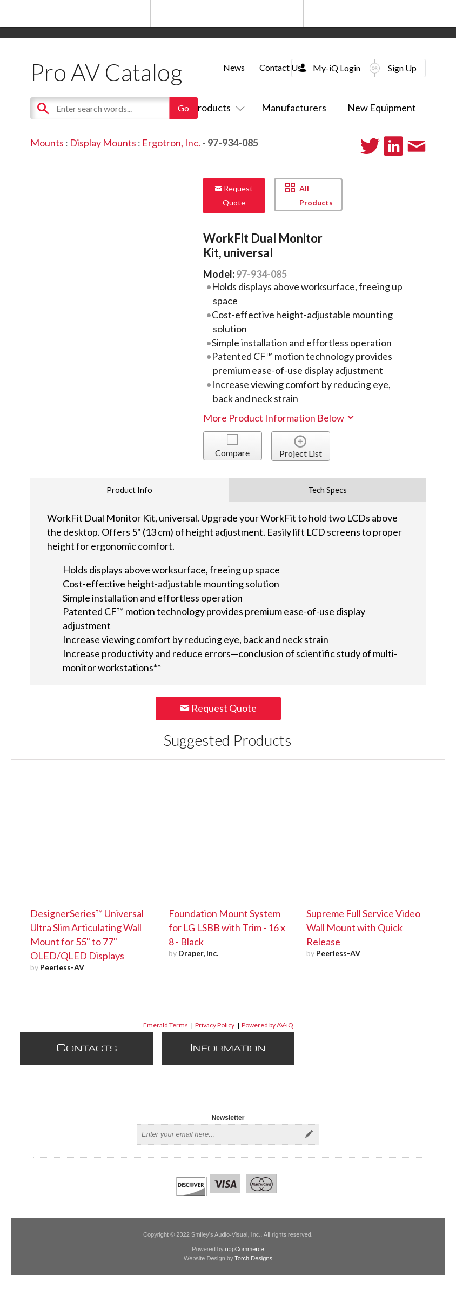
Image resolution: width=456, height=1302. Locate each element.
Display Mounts (103, 143)
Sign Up (402, 68)
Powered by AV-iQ (267, 1025)
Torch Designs (253, 1258)
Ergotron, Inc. (171, 143)
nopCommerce (244, 1249)
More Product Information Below (279, 418)
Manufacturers (293, 107)
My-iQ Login (336, 68)
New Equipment (381, 107)
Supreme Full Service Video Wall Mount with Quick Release (363, 927)
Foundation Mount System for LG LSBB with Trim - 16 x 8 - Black (227, 927)
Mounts (47, 143)
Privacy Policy (214, 1025)
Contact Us (280, 67)
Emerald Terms (165, 1025)
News (234, 67)
